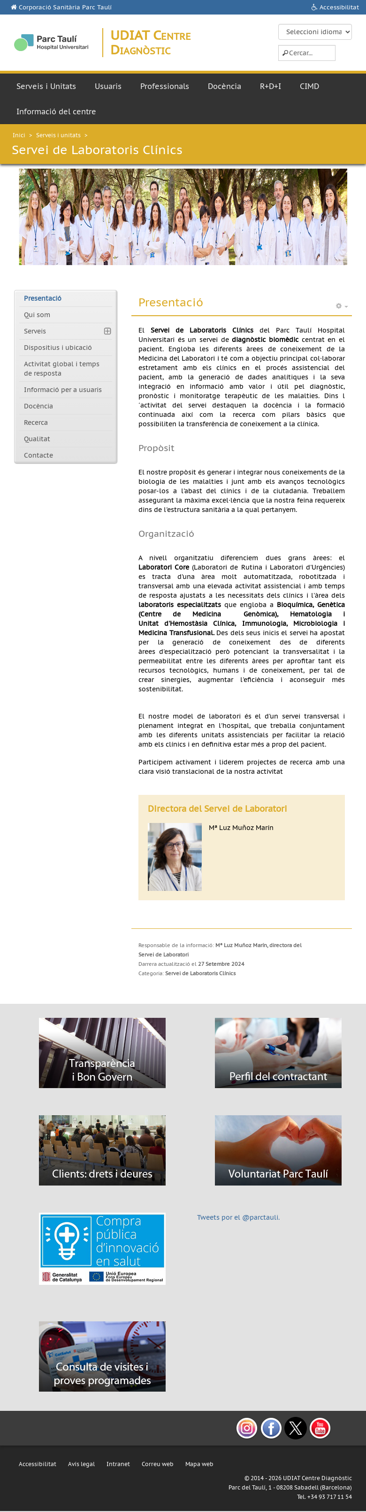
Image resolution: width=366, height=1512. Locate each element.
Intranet (118, 1464)
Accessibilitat (339, 7)
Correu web (158, 1464)
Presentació (42, 298)
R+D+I (270, 86)
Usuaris (108, 86)
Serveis (35, 331)
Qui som (37, 315)
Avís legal (81, 1464)
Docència (224, 86)
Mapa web (199, 1464)
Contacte (38, 455)
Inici (19, 135)
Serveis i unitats (58, 135)
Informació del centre (56, 111)
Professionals (164, 86)
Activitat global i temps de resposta (61, 369)
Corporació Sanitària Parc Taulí (65, 7)
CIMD (309, 86)
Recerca (36, 422)
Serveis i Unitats (46, 86)
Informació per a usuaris (63, 389)
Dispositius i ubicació (58, 347)
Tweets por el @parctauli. (238, 1217)
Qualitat (37, 439)
